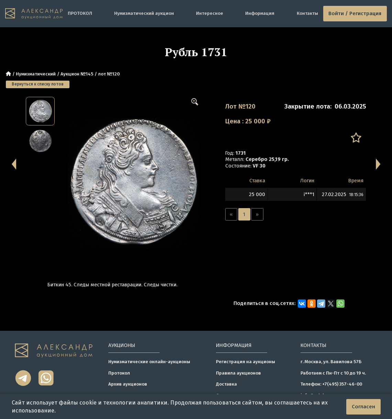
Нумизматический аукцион (144, 13)
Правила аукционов (238, 373)
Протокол (119, 373)
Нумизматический (36, 74)
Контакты (307, 13)
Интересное (209, 13)
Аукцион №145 (77, 74)
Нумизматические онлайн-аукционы (149, 362)
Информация (259, 13)
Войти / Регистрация (354, 13)
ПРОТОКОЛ (80, 13)
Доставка (226, 384)
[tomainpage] (34, 13)
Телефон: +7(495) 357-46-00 (331, 384)
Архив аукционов (127, 384)
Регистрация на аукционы (245, 362)
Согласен (363, 406)
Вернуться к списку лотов (38, 84)
